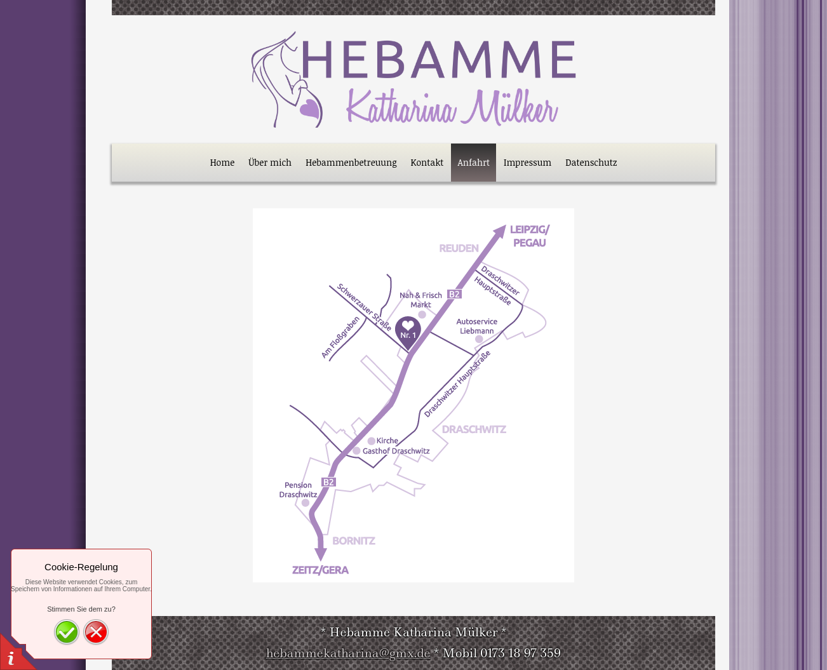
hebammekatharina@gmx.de (348, 653)
